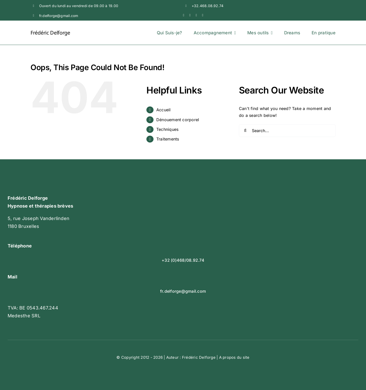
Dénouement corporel (177, 119)
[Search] (245, 130)
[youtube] (190, 15)
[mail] (202, 15)
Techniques (167, 129)
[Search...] (287, 130)
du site (243, 357)
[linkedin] (196, 15)
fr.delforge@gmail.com (58, 15)
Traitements (167, 139)
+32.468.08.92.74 (208, 6)
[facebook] (183, 15)
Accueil (163, 109)
